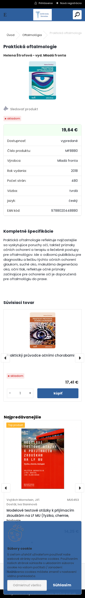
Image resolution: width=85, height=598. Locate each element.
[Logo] (42, 14)
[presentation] (5, 357)
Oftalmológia (32, 35)
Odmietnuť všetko (27, 585)
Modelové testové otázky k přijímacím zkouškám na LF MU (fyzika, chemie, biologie (40, 515)
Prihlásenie (46, 3)
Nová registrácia (71, 3)
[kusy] (20, 393)
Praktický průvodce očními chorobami (40, 355)
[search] (77, 14)
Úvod (10, 35)
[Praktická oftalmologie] (42, 80)
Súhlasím (62, 585)
